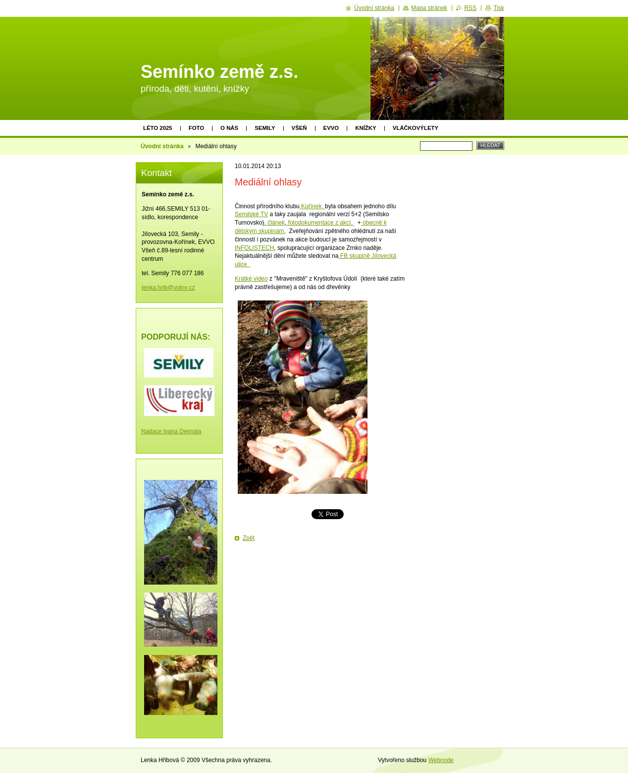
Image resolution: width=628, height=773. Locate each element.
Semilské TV (251, 214)
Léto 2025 (157, 128)
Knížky (365, 128)
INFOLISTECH (254, 247)
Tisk (498, 7)
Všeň (299, 128)
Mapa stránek (429, 7)
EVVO (331, 128)
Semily (265, 128)
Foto (196, 128)
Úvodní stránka (162, 146)
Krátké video (251, 278)
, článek (274, 222)
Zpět (249, 538)
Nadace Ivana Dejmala (171, 431)
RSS (470, 7)
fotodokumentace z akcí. (320, 222)
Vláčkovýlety (415, 128)
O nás (229, 128)
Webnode (441, 760)
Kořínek (312, 206)
